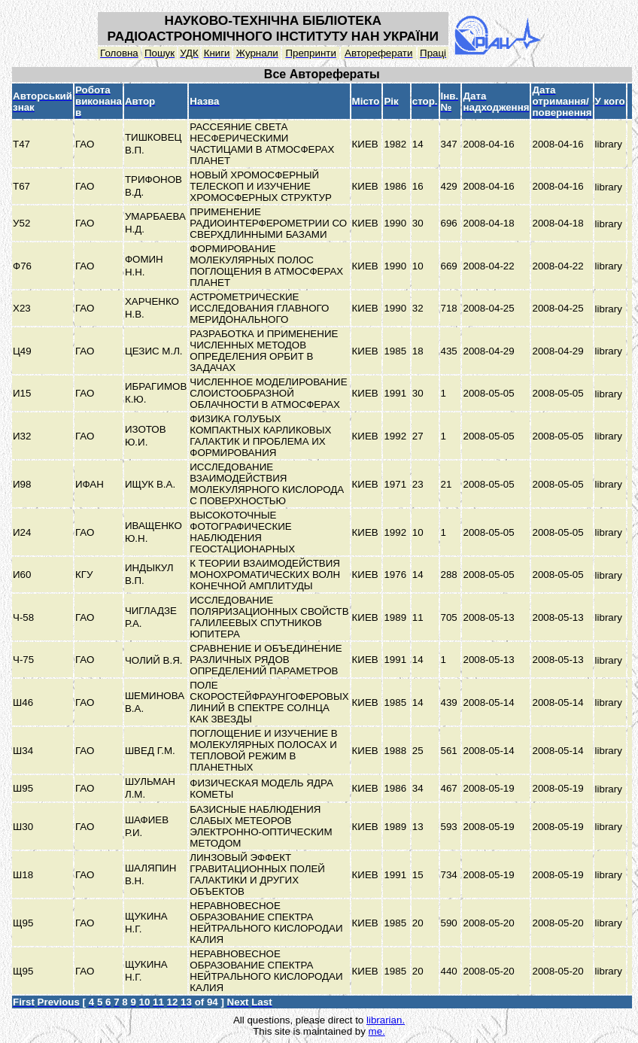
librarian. (385, 1020)
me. (377, 1031)
